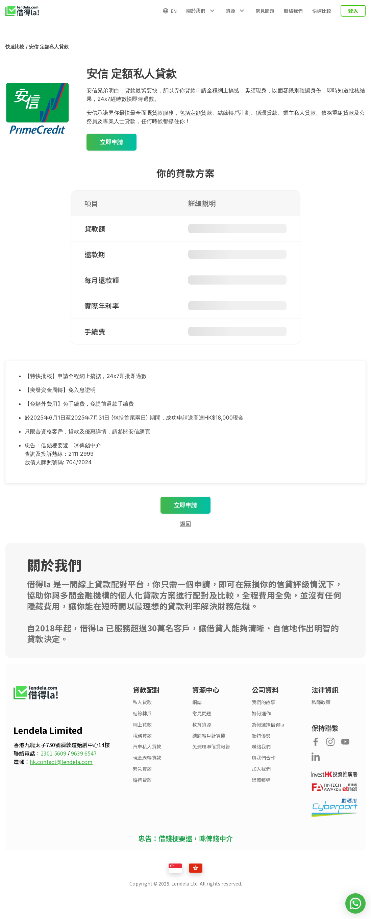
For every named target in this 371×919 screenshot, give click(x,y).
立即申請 (111, 142)
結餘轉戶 (142, 713)
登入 (353, 10)
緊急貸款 (142, 769)
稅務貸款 (142, 736)
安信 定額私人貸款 (49, 46)
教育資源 (201, 724)
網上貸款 (142, 724)
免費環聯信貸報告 (211, 746)
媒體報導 (261, 780)
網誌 (197, 702)
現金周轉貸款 (147, 758)
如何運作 (261, 713)
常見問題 (264, 11)
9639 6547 (84, 753)
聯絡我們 (293, 11)
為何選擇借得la (268, 724)
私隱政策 (321, 702)
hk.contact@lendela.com (61, 762)
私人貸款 (142, 702)
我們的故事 (263, 702)
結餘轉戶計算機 (208, 736)
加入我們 (261, 769)
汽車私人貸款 (147, 746)
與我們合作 (263, 758)
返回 (185, 523)
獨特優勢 (261, 736)
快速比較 (321, 11)
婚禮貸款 (142, 780)
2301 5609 (53, 753)
